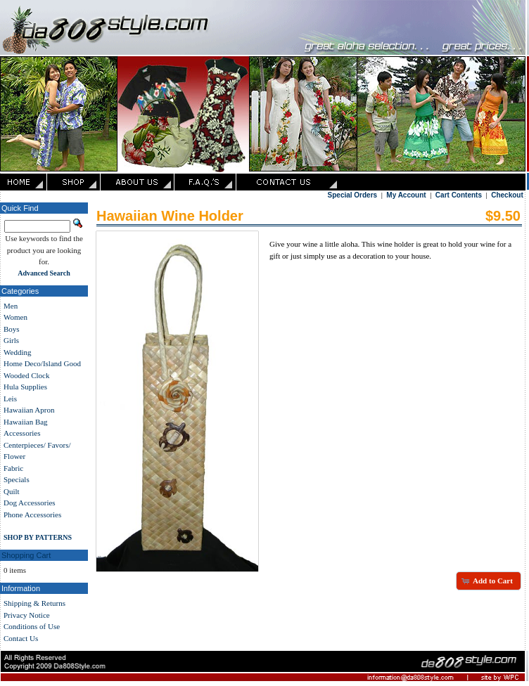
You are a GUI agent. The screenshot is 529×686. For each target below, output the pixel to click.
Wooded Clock (26, 375)
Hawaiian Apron (29, 410)
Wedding (17, 352)
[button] (488, 580)
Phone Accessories (32, 514)
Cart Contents (458, 195)
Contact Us (21, 638)
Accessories (22, 433)
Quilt (12, 491)
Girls (11, 340)
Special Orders (353, 195)
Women (15, 317)
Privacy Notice (27, 615)
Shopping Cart (26, 555)
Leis (10, 398)
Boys (12, 329)
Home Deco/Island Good (42, 363)
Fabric (13, 468)
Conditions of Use (32, 626)
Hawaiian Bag (26, 422)
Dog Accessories (30, 502)
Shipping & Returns (34, 603)
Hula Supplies (25, 386)
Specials (17, 479)
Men (11, 306)
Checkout (507, 195)
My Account (406, 195)
